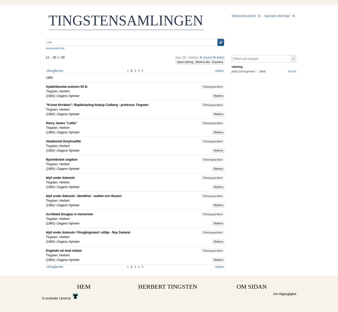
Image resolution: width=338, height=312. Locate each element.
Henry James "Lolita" (61, 123)
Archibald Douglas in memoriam (69, 214)
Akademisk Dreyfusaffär (63, 141)
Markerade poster (244, 16)
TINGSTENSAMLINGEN (125, 20)
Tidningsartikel (213, 86)
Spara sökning (185, 62)
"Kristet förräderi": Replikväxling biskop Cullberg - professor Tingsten (97, 105)
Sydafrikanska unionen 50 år (67, 87)
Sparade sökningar (277, 16)
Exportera (217, 62)
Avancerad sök (55, 48)
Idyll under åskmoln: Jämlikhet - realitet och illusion (84, 196)
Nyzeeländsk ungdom (61, 159)
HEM (84, 286)
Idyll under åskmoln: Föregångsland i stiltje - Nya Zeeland (88, 232)
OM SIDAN (251, 286)
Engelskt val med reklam (64, 250)
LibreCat (69, 298)
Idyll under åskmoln (60, 178)
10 (184, 57)
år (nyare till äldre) (212, 57)
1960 (50, 96)
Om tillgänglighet (284, 294)
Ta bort (291, 71)
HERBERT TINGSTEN (167, 286)
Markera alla (203, 62)
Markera (218, 95)
